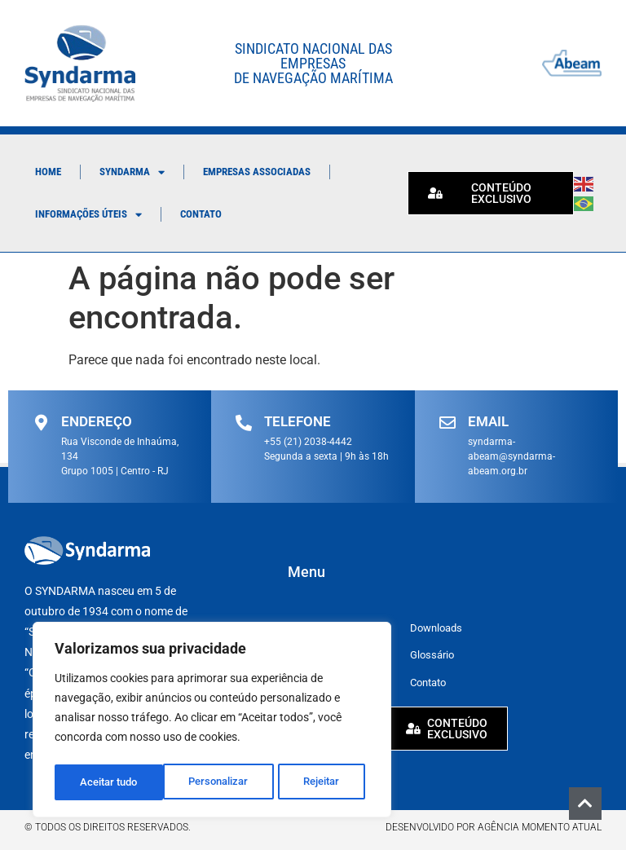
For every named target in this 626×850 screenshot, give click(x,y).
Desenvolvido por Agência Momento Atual (494, 826)
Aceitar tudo (315, 782)
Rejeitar (213, 782)
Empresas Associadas (257, 171)
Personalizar (110, 782)
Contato (201, 214)
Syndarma (132, 172)
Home (48, 171)
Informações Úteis (88, 214)
